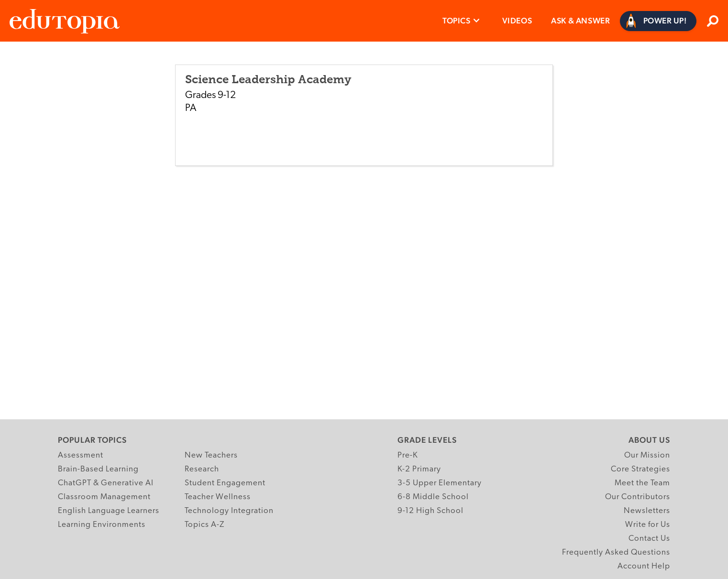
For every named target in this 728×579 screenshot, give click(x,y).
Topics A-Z (204, 525)
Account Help (644, 566)
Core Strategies (640, 469)
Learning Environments (101, 525)
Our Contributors (637, 497)
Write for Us (647, 525)
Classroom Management (104, 497)
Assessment (80, 455)
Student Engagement (225, 483)
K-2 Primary (419, 469)
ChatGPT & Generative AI (106, 483)
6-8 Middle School (433, 497)
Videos (517, 20)
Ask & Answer (580, 20)
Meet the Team (642, 483)
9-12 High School (430, 511)
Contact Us (649, 539)
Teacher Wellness (218, 497)
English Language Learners (108, 511)
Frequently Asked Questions (616, 552)
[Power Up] (658, 21)
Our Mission (647, 455)
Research (202, 469)
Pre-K (407, 455)
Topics (456, 20)
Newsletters (647, 511)
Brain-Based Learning (98, 469)
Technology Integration (229, 511)
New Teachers (211, 455)
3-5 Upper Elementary (439, 483)
